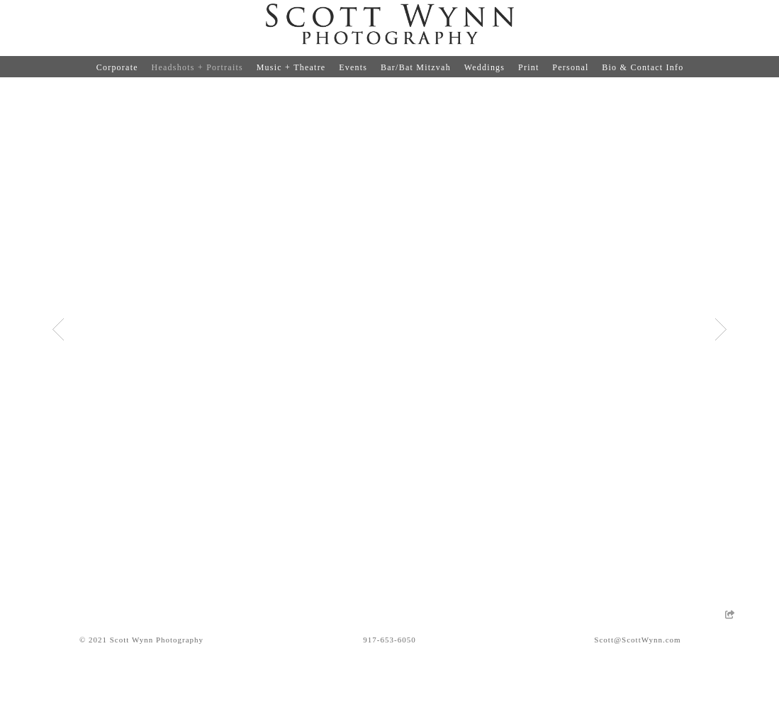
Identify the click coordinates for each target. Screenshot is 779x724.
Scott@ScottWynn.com (637, 639)
